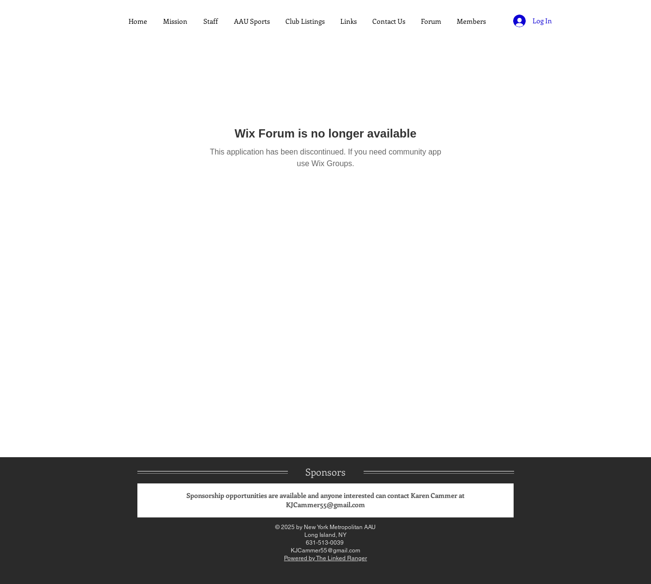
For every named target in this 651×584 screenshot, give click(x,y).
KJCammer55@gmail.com (325, 504)
